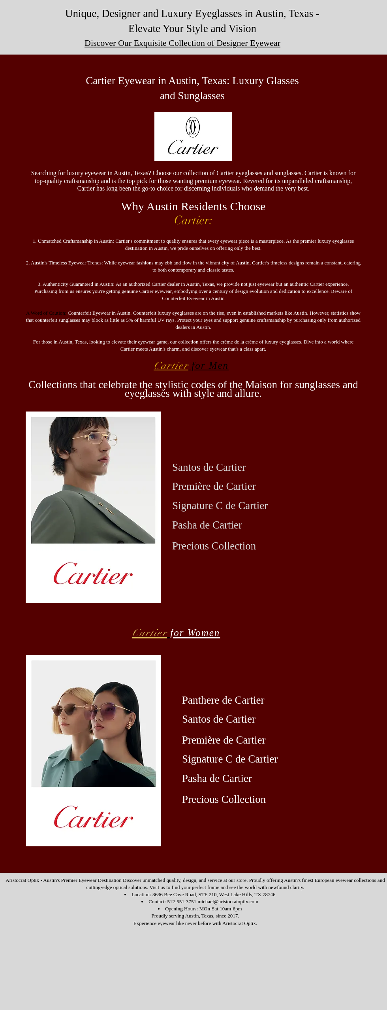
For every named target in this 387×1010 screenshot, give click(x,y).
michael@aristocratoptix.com (227, 901)
